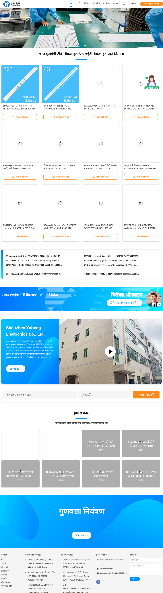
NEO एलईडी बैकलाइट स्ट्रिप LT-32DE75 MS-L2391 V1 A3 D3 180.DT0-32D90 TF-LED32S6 (59, 228)
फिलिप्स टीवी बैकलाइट (33, 555)
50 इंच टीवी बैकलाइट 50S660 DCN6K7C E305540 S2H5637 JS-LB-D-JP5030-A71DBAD (140, 168)
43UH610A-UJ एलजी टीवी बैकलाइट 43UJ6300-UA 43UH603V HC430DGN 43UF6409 (112, 266)
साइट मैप (4, 578)
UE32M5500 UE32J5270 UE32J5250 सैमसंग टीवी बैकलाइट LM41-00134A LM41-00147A (34, 261)
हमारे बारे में (5, 571)
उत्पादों (3, 563)
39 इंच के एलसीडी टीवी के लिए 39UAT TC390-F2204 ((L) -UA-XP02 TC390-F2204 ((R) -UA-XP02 (34, 257)
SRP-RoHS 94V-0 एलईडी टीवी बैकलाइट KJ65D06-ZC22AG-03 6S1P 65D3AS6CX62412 (100, 168)
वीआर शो (4, 567)
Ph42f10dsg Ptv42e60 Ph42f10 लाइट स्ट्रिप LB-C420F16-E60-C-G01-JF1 (19, 228)
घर (2, 560)
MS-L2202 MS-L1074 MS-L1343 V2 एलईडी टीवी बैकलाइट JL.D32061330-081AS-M (112, 274)
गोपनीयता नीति (6, 586)
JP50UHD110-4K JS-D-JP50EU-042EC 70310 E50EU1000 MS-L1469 (99, 228)
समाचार (4, 575)
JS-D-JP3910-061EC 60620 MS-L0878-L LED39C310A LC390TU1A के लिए (140, 109)
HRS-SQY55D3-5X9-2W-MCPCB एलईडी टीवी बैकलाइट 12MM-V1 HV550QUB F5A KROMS (18, 168)
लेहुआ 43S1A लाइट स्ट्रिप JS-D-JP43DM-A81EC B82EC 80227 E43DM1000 (57, 109)
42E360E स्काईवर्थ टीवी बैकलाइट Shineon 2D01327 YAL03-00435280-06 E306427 (112, 257)
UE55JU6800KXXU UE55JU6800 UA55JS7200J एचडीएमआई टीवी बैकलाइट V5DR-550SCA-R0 (34, 274)
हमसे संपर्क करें (146, 394)
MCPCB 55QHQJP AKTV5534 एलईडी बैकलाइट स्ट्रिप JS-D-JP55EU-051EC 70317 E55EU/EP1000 (139, 228)
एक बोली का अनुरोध (151, 4)
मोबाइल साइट (6, 582)
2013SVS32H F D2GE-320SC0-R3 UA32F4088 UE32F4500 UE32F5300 (34, 265)
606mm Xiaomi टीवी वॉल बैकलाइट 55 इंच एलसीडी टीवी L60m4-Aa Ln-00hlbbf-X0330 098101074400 (76, 576)
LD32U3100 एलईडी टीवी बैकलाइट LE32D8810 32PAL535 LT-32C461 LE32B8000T (19, 109)
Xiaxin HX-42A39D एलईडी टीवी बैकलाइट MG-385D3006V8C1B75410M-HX (112, 261)
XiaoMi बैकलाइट (67, 555)
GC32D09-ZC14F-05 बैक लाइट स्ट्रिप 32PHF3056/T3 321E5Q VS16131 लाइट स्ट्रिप (41, 576)
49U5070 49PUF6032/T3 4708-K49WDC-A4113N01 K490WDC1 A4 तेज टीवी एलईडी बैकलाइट (41, 563)
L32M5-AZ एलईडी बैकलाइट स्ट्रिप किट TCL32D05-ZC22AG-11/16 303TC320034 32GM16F (76, 563)
